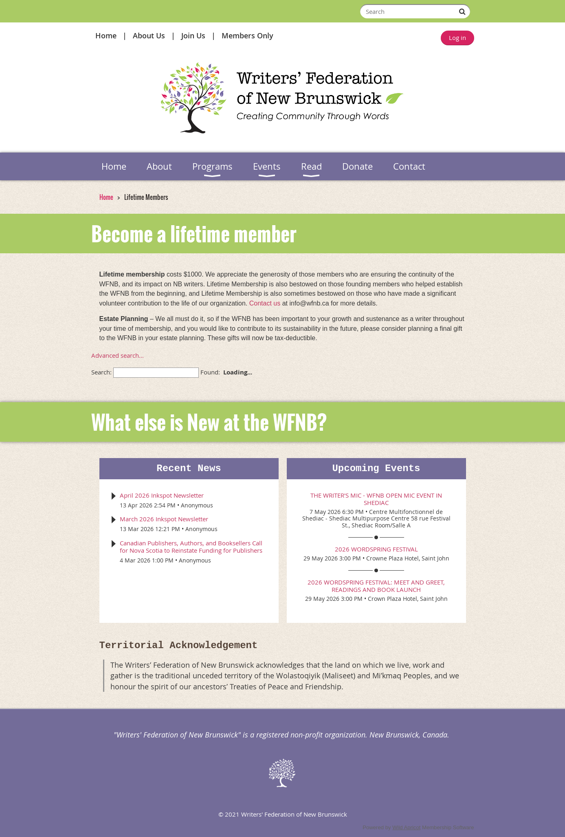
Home (106, 35)
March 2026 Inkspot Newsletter (164, 519)
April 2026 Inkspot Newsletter (162, 495)
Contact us (264, 303)
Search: (101, 372)
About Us (149, 35)
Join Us (193, 35)
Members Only (247, 35)
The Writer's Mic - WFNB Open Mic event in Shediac (376, 499)
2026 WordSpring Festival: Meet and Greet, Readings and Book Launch (376, 585)
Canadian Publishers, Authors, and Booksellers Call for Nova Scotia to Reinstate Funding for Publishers (191, 546)
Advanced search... (117, 355)
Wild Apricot (406, 827)
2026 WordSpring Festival (376, 549)
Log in (457, 37)
